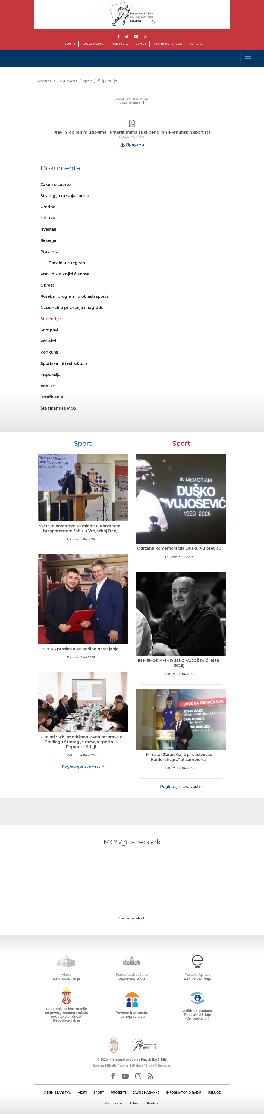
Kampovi (49, 329)
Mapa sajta (120, 44)
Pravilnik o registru (68, 262)
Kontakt (195, 44)
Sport (87, 81)
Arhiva (141, 44)
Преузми (132, 144)
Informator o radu (168, 44)
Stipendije (50, 318)
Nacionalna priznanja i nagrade (72, 307)
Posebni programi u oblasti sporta (74, 296)
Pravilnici (49, 251)
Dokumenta (67, 81)
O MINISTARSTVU (57, 1092)
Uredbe (47, 206)
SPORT (98, 1092)
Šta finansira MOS (58, 408)
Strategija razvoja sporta (64, 195)
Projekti (48, 341)
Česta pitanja (93, 44)
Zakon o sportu (55, 184)
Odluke (47, 218)
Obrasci (48, 285)
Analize (47, 385)
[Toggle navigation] (248, 58)
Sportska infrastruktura (64, 363)
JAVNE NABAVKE (146, 1092)
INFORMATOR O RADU (183, 1092)
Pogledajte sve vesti (83, 766)
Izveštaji (48, 229)
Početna (68, 44)
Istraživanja (51, 397)
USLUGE (214, 1092)
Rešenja (48, 240)
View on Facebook (132, 918)
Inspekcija (50, 374)
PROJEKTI (118, 1092)
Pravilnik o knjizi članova (65, 274)
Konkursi (49, 352)
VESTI (82, 1092)
